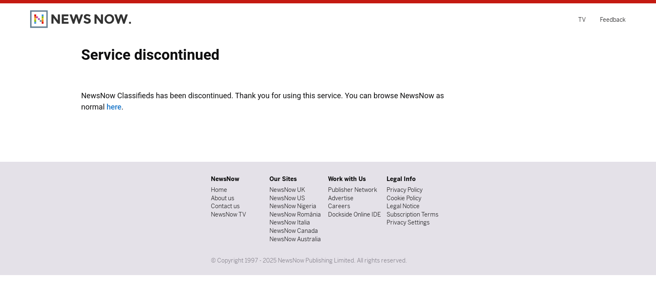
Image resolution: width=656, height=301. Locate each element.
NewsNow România (295, 214)
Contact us (225, 206)
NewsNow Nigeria (292, 206)
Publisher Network (352, 190)
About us (222, 198)
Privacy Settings (408, 222)
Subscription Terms (412, 214)
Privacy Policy (405, 190)
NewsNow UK (287, 190)
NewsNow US (287, 198)
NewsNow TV (228, 214)
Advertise (341, 198)
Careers (339, 206)
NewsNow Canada (293, 231)
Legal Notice (403, 206)
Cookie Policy (404, 198)
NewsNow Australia (295, 239)
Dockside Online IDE (354, 214)
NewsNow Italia (289, 222)
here (114, 106)
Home (219, 190)
